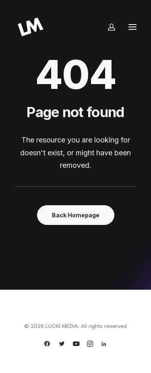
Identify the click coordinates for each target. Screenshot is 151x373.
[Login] (108, 27)
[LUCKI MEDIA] (30, 27)
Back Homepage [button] (75, 215)
